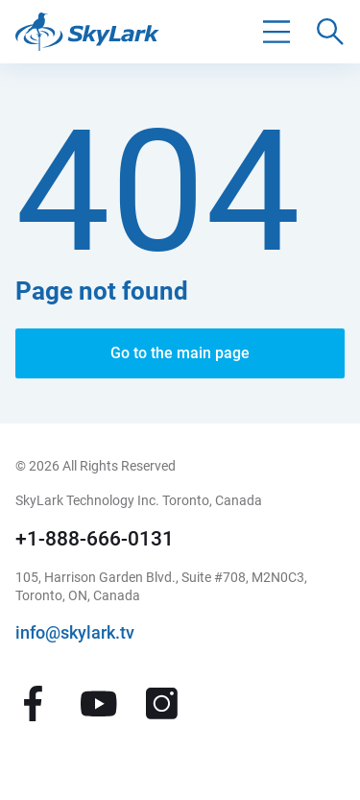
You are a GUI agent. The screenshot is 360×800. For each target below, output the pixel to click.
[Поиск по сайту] (330, 31)
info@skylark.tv (74, 632)
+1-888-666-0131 (94, 538)
